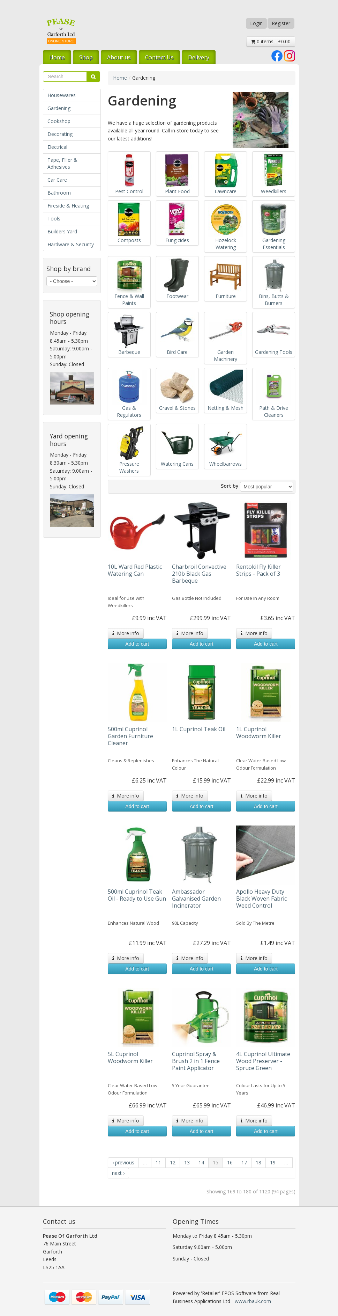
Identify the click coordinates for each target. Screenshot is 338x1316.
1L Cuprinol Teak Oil (198, 729)
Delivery (198, 57)
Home (57, 57)
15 (215, 1162)
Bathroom (59, 192)
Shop (86, 57)
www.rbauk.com (253, 1301)
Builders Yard (62, 231)
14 (201, 1162)
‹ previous (123, 1162)
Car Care (57, 179)
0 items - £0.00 (271, 41)
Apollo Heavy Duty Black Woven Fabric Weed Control (261, 898)
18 (258, 1162)
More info (125, 633)
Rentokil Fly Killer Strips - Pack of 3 (258, 570)
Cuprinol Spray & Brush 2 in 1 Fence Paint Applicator (196, 1061)
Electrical (57, 147)
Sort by (230, 485)
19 (273, 1162)
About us (119, 57)
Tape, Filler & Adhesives (62, 163)
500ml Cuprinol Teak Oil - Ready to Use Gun (137, 895)
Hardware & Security (70, 244)
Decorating (60, 134)
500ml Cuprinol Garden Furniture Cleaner (130, 736)
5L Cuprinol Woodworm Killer (130, 1057)
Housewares (61, 95)
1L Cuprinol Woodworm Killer (258, 732)
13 (187, 1162)
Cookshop (58, 121)
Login (256, 23)
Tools (53, 218)
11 (158, 1162)
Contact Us (159, 57)
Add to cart (137, 644)
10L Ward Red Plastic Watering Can (135, 570)
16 (230, 1162)
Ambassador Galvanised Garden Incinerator (196, 898)
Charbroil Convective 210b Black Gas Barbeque (199, 573)
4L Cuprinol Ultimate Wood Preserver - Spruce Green (263, 1061)
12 (172, 1162)
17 (244, 1162)
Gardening (58, 108)
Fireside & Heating (68, 205)
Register (281, 23)
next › (118, 1173)
